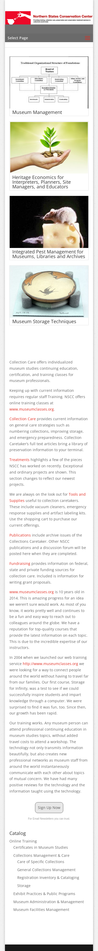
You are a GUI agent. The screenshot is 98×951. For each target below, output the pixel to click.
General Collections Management (46, 869)
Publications (20, 535)
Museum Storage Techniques (44, 321)
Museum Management (37, 112)
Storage (24, 885)
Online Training (23, 841)
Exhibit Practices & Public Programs (44, 893)
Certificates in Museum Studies (40, 847)
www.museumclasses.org (31, 409)
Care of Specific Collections (40, 861)
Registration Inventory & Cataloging (48, 877)
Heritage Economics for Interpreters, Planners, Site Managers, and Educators (41, 182)
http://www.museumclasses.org (50, 663)
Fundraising (20, 563)
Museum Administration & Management (48, 901)
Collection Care (22, 418)
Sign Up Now (49, 807)
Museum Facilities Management (41, 909)
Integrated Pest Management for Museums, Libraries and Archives (48, 253)
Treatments (20, 459)
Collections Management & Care (41, 855)
